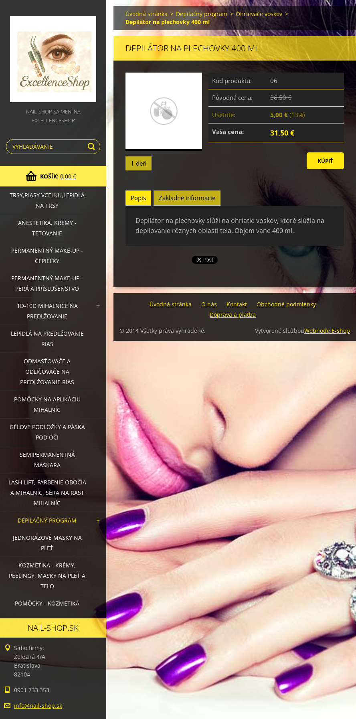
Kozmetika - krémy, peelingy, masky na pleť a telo (47, 575)
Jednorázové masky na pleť (47, 543)
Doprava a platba (233, 314)
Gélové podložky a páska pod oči (47, 432)
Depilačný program (47, 520)
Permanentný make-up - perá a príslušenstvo (47, 283)
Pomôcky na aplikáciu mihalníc (47, 404)
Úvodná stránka (146, 14)
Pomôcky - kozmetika (47, 603)
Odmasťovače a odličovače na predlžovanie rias (47, 371)
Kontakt (237, 304)
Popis (138, 198)
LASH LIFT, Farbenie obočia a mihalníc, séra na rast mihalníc (47, 492)
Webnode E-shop (327, 330)
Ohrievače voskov (259, 14)
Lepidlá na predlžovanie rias (47, 339)
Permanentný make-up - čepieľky (47, 256)
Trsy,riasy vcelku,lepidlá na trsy (47, 200)
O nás (209, 304)
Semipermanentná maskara (47, 460)
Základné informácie (187, 198)
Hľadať (92, 147)
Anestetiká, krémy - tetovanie (47, 228)
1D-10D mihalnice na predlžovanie (47, 311)
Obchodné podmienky (286, 304)
